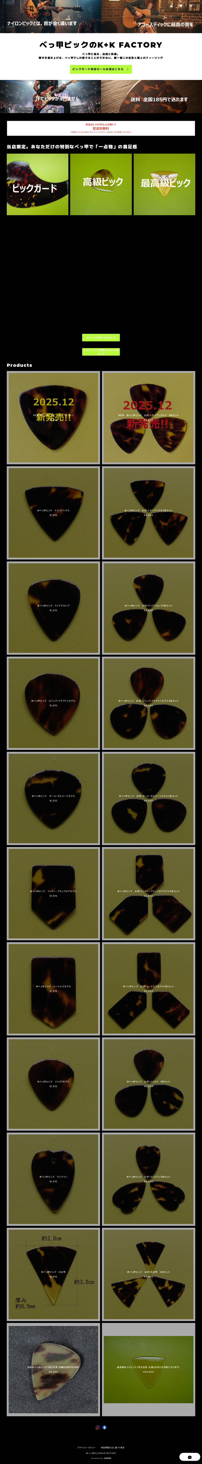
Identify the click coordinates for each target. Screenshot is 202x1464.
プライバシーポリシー (86, 1447)
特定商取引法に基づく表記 (113, 1447)
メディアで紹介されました (101, 337)
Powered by (101, 1458)
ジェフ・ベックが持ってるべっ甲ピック (101, 352)
